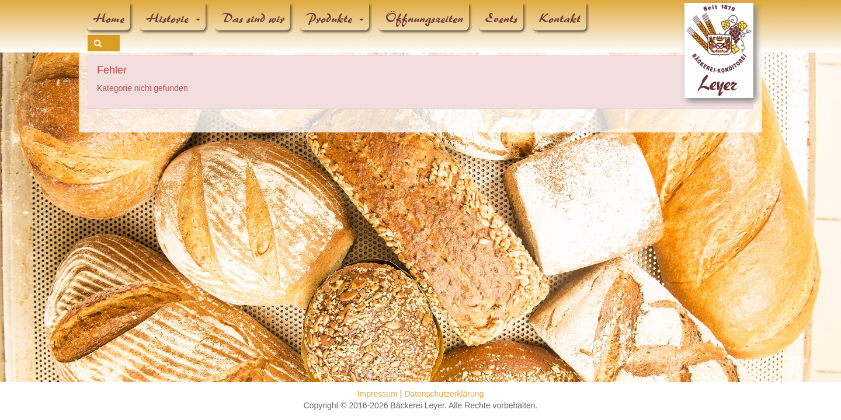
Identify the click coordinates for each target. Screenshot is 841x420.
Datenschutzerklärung (444, 393)
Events (501, 18)
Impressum (377, 393)
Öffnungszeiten (424, 18)
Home (109, 18)
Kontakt (560, 18)
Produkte (335, 18)
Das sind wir (253, 18)
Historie (173, 18)
